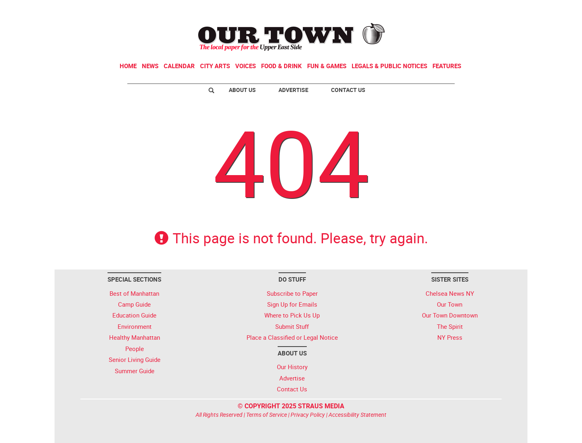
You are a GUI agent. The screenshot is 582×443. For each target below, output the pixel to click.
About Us (242, 90)
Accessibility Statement (357, 414)
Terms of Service (266, 414)
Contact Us (348, 90)
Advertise (293, 90)
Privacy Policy (308, 414)
